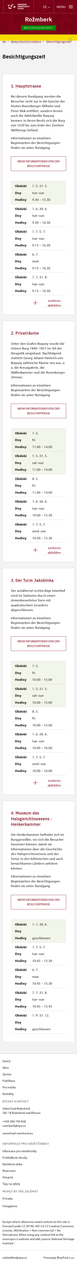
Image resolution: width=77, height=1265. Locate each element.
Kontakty (8, 1094)
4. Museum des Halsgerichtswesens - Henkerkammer (31, 819)
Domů (6, 1061)
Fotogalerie (9, 1206)
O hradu (7, 1199)
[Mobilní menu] (65, 6)
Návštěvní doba (12, 1164)
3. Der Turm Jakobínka (32, 580)
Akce (5, 1068)
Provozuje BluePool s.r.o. (59, 1258)
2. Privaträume (25, 333)
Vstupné (7, 1178)
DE (46, 7)
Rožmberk (38, 19)
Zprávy (6, 1074)
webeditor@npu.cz (14, 1258)
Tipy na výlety (11, 1184)
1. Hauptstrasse (26, 86)
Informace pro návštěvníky (19, 1151)
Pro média (9, 1088)
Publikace (8, 1081)
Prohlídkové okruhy (14, 1158)
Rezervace (9, 1171)
